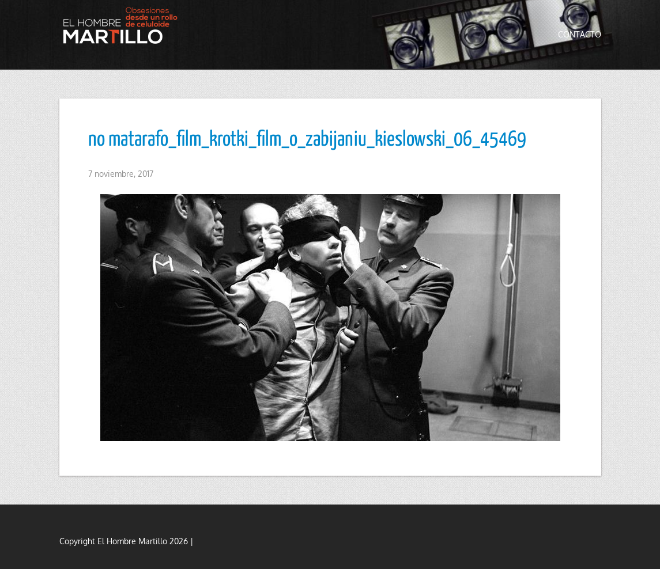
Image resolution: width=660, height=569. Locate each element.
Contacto (579, 34)
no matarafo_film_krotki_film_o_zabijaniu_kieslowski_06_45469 (307, 140)
